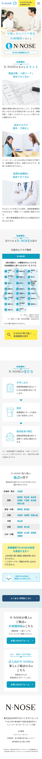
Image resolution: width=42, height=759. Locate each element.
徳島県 (20, 526)
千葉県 (26, 500)
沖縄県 (20, 535)
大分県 (26, 532)
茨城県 (20, 500)
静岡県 (20, 509)
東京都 (33, 500)
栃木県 (33, 497)
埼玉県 (26, 497)
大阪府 (20, 515)
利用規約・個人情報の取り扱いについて (21, 738)
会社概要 (21, 731)
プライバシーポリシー (21, 734)
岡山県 (20, 521)
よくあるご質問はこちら (21, 598)
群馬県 (20, 497)
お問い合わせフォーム (20, 640)
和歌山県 (34, 515)
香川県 (26, 526)
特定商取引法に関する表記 (21, 741)
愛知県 (26, 509)
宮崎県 (33, 532)
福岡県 (20, 532)
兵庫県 (26, 515)
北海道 (20, 491)
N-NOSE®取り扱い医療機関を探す (26, 3)
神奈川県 (21, 503)
